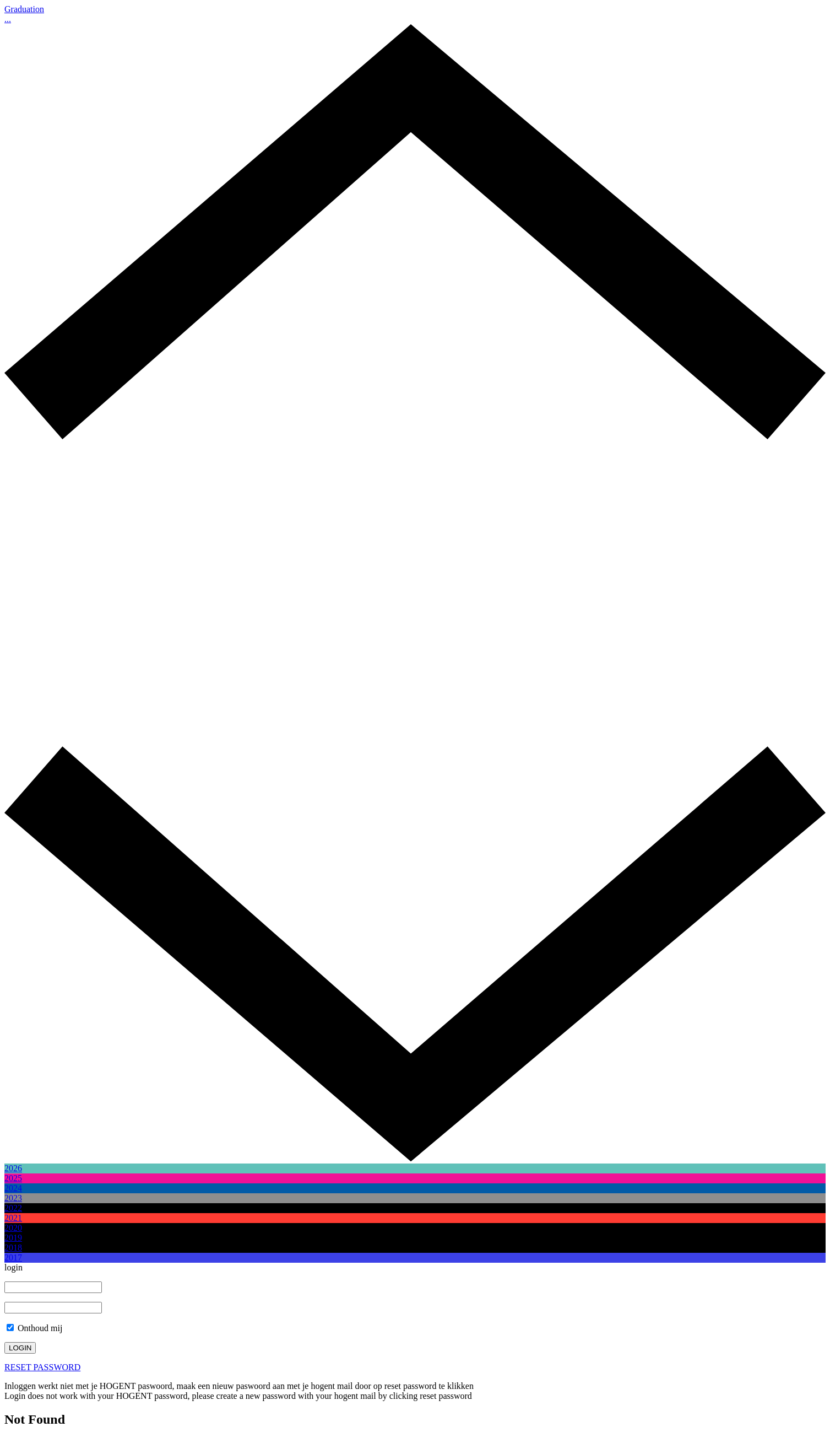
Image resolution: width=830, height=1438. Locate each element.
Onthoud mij (34, 1328)
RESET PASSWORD (42, 1367)
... (7, 19)
